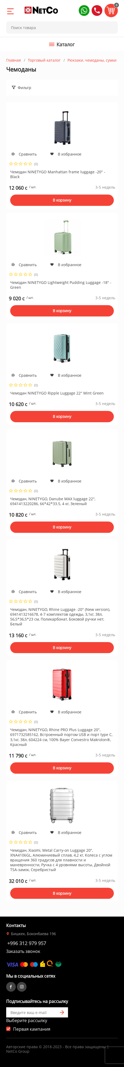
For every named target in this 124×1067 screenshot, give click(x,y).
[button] (84, 10)
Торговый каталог (44, 60)
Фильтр (24, 87)
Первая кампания (31, 1029)
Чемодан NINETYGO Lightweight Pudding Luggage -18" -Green (60, 285)
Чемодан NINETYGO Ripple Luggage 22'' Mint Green (57, 393)
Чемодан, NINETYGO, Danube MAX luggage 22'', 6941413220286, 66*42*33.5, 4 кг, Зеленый (52, 501)
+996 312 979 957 (26, 943)
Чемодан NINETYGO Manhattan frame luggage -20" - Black (57, 174)
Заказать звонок (23, 951)
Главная (13, 60)
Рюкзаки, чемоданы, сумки (92, 60)
